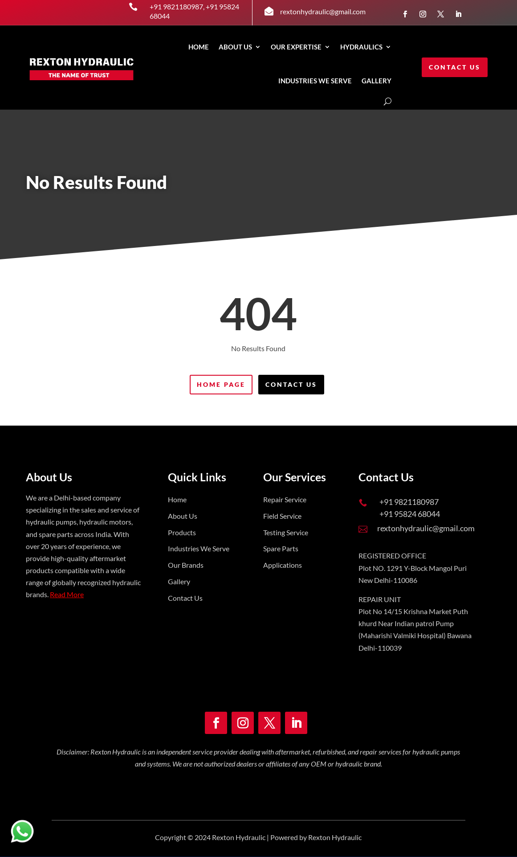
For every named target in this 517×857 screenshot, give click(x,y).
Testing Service (285, 532)
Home (198, 47)
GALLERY (376, 81)
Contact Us (454, 67)
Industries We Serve (198, 548)
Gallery (179, 581)
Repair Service (284, 499)
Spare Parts (280, 548)
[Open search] (387, 101)
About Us (235, 47)
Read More (67, 594)
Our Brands (186, 565)
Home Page (221, 384)
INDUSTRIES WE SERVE (315, 81)
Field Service (282, 516)
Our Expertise (296, 47)
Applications (282, 565)
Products (182, 532)
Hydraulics (361, 47)
